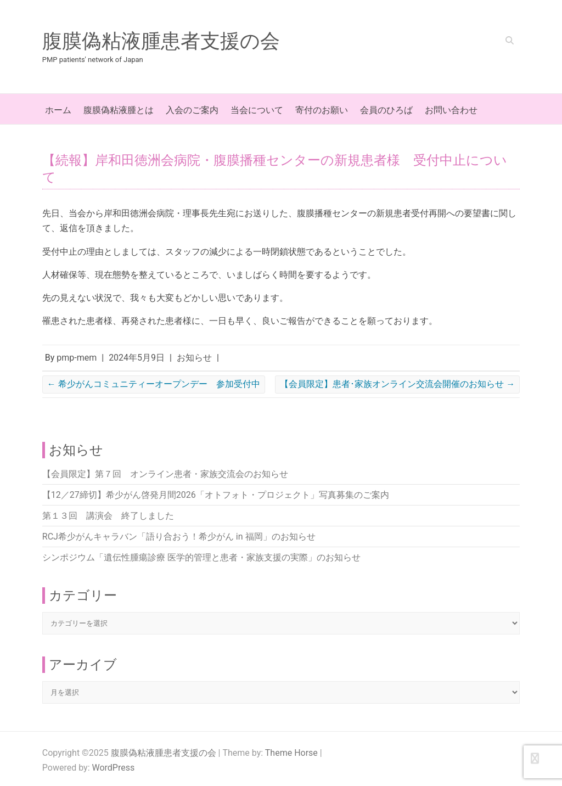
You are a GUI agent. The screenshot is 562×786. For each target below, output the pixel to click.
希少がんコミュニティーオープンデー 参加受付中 (153, 384)
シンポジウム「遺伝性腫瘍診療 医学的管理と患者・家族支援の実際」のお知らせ (201, 557)
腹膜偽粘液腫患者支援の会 (161, 41)
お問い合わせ (451, 110)
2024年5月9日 (137, 357)
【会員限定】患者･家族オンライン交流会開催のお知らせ (397, 384)
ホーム (58, 110)
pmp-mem (77, 357)
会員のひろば (386, 110)
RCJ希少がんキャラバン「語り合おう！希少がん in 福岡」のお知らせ (179, 536)
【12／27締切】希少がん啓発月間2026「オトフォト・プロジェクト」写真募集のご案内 (215, 495)
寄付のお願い (321, 110)
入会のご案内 (192, 110)
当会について (257, 110)
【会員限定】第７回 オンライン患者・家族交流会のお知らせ (165, 474)
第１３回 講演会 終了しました (108, 515)
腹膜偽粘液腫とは (118, 110)
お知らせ (194, 357)
